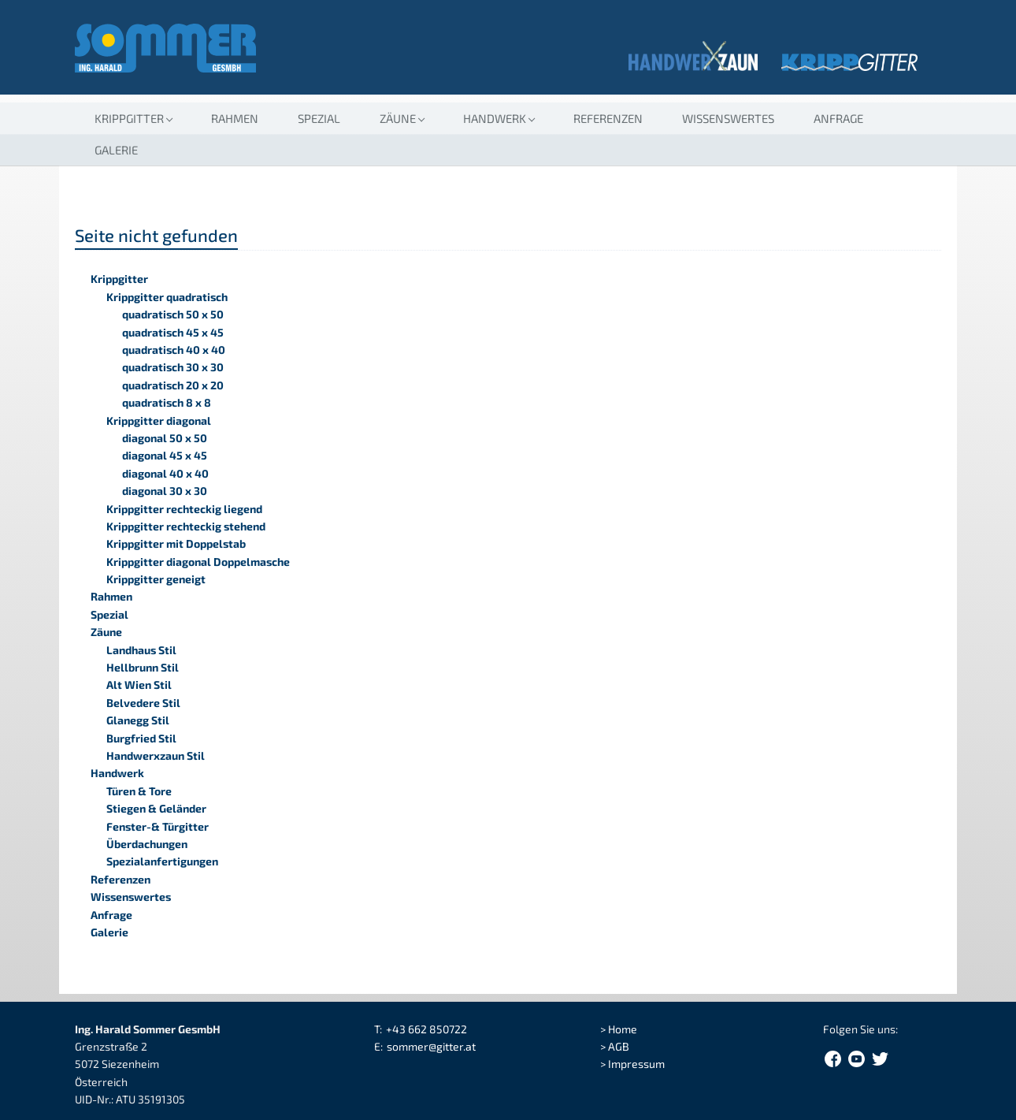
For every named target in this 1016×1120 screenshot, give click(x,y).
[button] (133, 118)
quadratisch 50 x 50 (173, 314)
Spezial (319, 118)
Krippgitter (119, 278)
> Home (618, 1029)
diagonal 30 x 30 (164, 490)
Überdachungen (146, 843)
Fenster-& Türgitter (157, 826)
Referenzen (608, 118)
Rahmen (234, 118)
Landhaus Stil (141, 650)
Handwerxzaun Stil (155, 755)
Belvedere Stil (143, 702)
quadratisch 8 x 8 (166, 402)
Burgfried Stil (141, 738)
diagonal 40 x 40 (165, 473)
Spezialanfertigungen (162, 861)
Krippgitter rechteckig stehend (185, 526)
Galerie (116, 150)
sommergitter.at (431, 1046)
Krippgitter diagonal (158, 420)
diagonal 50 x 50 (164, 438)
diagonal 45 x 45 (164, 455)
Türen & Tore (139, 791)
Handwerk (117, 773)
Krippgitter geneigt (156, 579)
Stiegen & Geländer (156, 808)
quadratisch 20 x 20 (173, 385)
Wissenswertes (728, 118)
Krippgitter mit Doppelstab (176, 543)
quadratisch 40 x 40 (173, 349)
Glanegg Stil (137, 720)
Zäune (106, 631)
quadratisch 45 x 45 (173, 332)
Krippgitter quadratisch (167, 296)
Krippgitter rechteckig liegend (184, 508)
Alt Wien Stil (139, 684)
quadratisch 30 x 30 (173, 367)
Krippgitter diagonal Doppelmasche (198, 561)
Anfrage (838, 118)
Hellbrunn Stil (142, 667)
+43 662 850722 (426, 1029)
